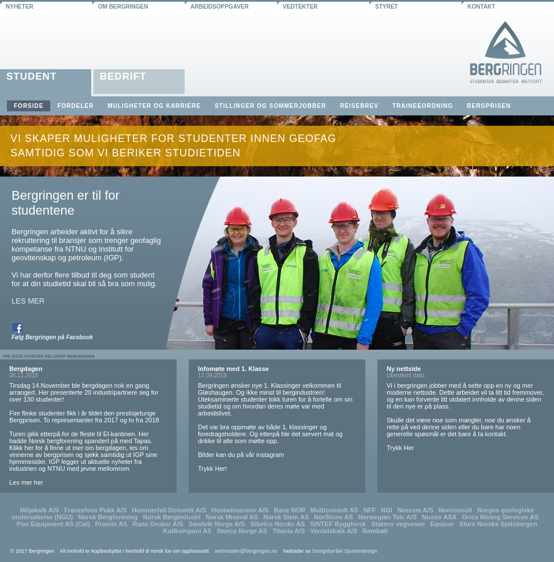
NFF (370, 510)
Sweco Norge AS (241, 530)
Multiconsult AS (334, 510)
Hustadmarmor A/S (239, 510)
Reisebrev (359, 106)
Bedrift (123, 76)
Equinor (442, 523)
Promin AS (111, 523)
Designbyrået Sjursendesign (344, 551)
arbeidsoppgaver (219, 6)
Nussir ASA (439, 517)
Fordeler (75, 106)
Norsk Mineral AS (231, 517)
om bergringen (123, 6)
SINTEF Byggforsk (338, 523)
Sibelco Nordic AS (277, 523)
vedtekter (300, 6)
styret (386, 6)
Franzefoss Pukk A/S (95, 510)
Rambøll (374, 530)
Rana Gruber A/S (158, 523)
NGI (386, 510)
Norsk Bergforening (107, 517)
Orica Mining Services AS (500, 517)
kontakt (481, 6)
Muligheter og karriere (153, 106)
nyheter (19, 6)
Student (31, 76)
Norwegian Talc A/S (387, 517)
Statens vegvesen (398, 523)
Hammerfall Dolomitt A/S (169, 510)
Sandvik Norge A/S (216, 523)
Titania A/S (288, 530)
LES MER (28, 301)
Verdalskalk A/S (333, 530)
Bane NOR (289, 510)
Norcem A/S (415, 510)
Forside (28, 106)
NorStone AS (333, 517)
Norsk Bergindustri (172, 517)
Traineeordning (422, 106)
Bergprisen (489, 106)
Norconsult (455, 510)
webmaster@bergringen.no (246, 551)
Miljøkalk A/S (39, 510)
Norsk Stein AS (286, 517)
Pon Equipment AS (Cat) (53, 523)
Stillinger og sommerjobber (270, 106)
